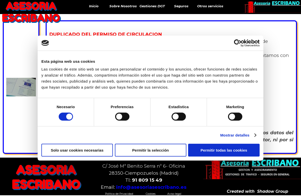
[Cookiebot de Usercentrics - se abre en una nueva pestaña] (238, 43)
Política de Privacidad (119, 193)
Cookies (151, 193)
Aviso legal (174, 193)
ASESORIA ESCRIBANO (31, 12)
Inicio (94, 6)
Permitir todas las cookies (224, 150)
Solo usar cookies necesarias (77, 150)
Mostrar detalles (235, 135)
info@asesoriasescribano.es (151, 187)
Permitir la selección (150, 150)
